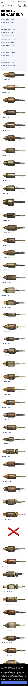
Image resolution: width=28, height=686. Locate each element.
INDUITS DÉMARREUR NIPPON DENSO (9, 29)
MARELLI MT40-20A (14, 478)
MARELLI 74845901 (14, 403)
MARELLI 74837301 (14, 378)
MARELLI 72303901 (14, 516)
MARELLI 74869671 (14, 254)
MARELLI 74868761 (14, 416)
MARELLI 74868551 (14, 217)
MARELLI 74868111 (14, 76)
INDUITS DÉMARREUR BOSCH (7, 19)
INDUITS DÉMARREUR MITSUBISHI (8, 49)
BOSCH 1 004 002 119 (14, 651)
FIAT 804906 (14, 164)
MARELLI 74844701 (14, 365)
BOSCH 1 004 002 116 (14, 626)
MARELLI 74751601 (14, 89)
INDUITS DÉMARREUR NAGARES (8, 39)
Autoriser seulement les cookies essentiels (19, 683)
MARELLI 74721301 (14, 177)
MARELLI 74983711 (14, 203)
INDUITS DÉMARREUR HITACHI (8, 45)
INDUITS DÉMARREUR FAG (7, 55)
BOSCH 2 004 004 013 (14, 550)
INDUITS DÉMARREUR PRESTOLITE (9, 32)
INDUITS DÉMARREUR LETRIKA (8, 52)
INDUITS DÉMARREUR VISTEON (8, 65)
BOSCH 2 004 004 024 (14, 639)
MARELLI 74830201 (14, 352)
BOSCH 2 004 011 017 (14, 613)
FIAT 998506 (14, 189)
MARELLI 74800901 (14, 126)
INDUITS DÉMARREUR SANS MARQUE (9, 25)
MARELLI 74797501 (14, 315)
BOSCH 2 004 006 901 (14, 600)
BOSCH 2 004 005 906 (14, 588)
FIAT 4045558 (14, 114)
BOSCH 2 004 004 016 (14, 533)
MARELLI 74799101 (14, 440)
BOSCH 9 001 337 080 (14, 563)
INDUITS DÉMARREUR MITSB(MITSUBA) (10, 68)
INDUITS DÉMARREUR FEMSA (7, 62)
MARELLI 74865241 (14, 266)
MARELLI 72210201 (14, 503)
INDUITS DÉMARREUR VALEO (7, 22)
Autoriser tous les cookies (5, 683)
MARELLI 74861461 (14, 304)
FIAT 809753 (14, 139)
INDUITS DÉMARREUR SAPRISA (8, 42)
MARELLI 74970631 (14, 229)
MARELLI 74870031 (14, 465)
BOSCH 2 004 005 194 (14, 575)
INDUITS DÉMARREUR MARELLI (8, 35)
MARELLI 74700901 (14, 291)
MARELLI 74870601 (14, 453)
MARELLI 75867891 (14, 242)
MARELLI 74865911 (14, 279)
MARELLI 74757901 (14, 101)
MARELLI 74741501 (14, 340)
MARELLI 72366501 (14, 490)
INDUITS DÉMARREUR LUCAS (7, 59)
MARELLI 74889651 (14, 428)
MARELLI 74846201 (14, 390)
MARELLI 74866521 (14, 328)
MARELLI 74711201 (14, 152)
